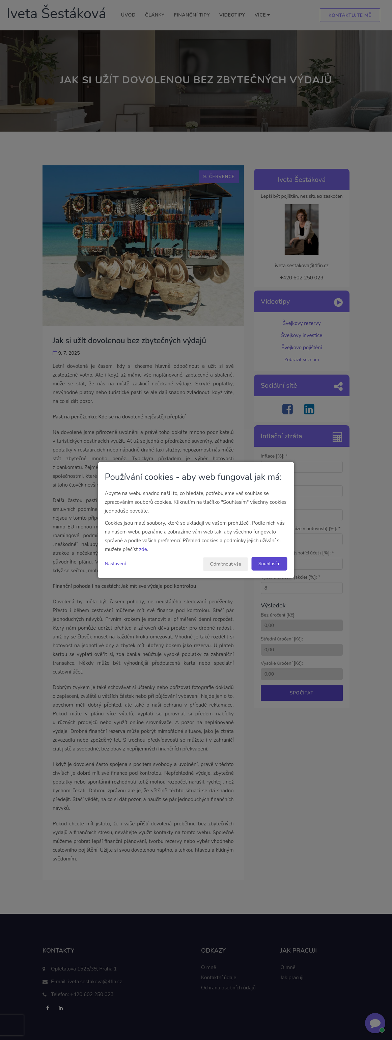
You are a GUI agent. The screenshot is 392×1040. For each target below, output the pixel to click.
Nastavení (115, 563)
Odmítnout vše (225, 563)
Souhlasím (269, 563)
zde (143, 549)
